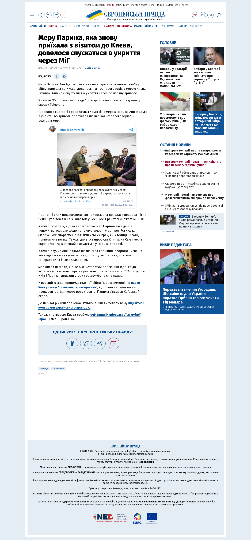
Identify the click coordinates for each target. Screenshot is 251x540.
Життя (151, 5)
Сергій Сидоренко (189, 307)
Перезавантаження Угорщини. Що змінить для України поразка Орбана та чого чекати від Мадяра (191, 295)
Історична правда (139, 5)
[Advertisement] (92, 399)
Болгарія (109, 26)
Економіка (100, 5)
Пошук (95, 26)
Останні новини (175, 144)
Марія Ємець (92, 68)
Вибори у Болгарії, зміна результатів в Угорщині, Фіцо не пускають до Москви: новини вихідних (208, 123)
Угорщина (195, 26)
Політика (89, 5)
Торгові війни (37, 26)
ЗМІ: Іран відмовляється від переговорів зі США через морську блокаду (194, 207)
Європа (110, 5)
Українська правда (72, 5)
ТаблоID (169, 5)
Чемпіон (160, 5)
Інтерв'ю (74, 26)
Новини (53, 26)
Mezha (177, 5)
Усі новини (168, 231)
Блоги (126, 5)
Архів (85, 26)
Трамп (171, 26)
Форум (118, 5)
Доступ (185, 5)
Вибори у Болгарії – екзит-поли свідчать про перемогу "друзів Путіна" (208, 76)
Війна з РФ (151, 26)
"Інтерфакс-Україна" (127, 493)
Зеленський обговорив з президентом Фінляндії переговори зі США (191, 174)
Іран (162, 26)
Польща (182, 26)
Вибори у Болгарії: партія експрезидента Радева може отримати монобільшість (173, 77)
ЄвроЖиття (58, 368)
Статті (63, 26)
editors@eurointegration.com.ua (135, 454)
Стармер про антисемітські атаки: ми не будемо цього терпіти (192, 185)
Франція (44, 368)
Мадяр (138, 26)
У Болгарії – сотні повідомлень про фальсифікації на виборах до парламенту (173, 121)
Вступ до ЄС (124, 26)
